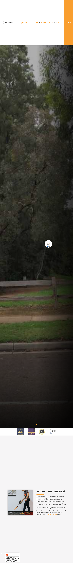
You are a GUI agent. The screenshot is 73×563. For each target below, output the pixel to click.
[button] (38, 22)
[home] (8, 22)
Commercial (50, 22)
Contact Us (69, 22)
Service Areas (58, 22)
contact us (5, 483)
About (37, 22)
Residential (43, 22)
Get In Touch (48, 251)
